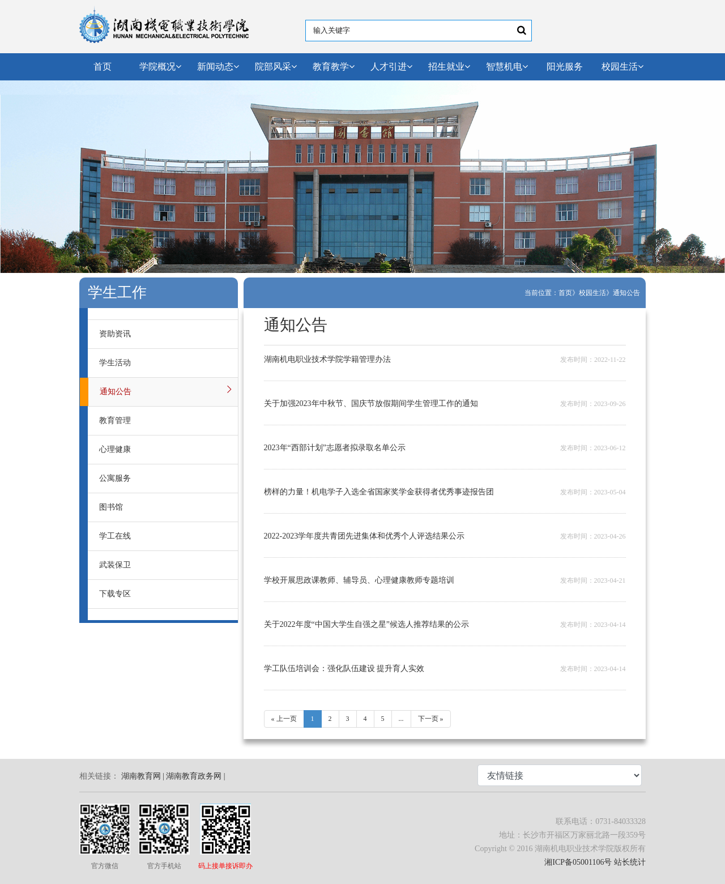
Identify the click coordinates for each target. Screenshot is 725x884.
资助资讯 (115, 334)
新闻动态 (218, 66)
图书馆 (111, 507)
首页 (102, 66)
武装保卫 (115, 565)
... (401, 719)
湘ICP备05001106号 (578, 862)
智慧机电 (507, 66)
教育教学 (334, 66)
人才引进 (391, 66)
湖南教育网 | (142, 776)
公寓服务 (115, 478)
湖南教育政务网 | (195, 776)
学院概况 (160, 66)
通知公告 (626, 293)
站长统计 (630, 862)
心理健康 (115, 449)
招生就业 (449, 66)
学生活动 (115, 362)
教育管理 (115, 420)
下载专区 (115, 594)
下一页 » (430, 719)
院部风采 (276, 66)
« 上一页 (284, 719)
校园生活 (622, 66)
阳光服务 (565, 66)
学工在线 (115, 536)
